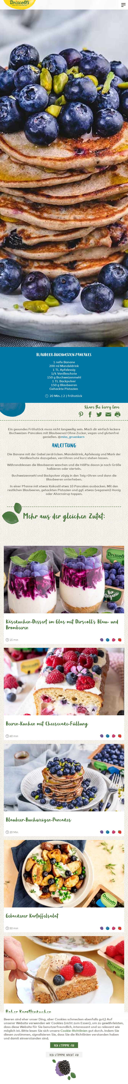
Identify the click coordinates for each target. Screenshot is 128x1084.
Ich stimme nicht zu (64, 1055)
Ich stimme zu (64, 1045)
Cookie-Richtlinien (74, 1030)
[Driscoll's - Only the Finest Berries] (20, 3)
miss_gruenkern (73, 436)
